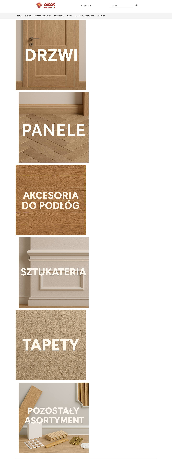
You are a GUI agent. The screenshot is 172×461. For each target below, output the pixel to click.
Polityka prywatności (107, 443)
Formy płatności (77, 443)
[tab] (81, 292)
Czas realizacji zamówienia (81, 449)
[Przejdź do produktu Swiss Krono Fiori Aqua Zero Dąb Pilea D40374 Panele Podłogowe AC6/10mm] (32, 384)
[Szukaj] (136, 5)
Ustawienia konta (49, 446)
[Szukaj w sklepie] (121, 5)
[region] (86, 267)
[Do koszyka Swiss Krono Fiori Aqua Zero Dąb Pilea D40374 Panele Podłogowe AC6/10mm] (32, 415)
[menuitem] (20, 16)
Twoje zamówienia (50, 443)
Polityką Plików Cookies (72, 458)
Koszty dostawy (77, 446)
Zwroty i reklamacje (22, 446)
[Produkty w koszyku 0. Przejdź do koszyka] (85, 5)
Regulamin (19, 443)
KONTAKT (131, 443)
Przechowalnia (48, 449)
